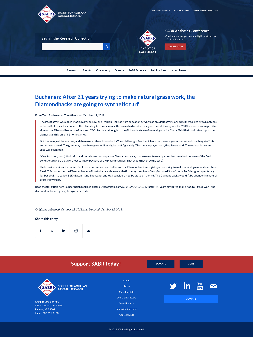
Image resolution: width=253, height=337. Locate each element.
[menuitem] (161, 10)
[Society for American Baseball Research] (61, 14)
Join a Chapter (181, 10)
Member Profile (161, 10)
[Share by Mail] (88, 231)
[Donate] (160, 264)
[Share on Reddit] (76, 231)
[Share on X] (52, 231)
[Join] (191, 264)
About (126, 280)
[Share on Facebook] (40, 231)
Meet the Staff (126, 292)
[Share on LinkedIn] (64, 231)
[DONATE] (191, 299)
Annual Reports (126, 303)
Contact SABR (126, 314)
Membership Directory (205, 10)
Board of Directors (126, 297)
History (126, 286)
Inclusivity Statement (126, 309)
